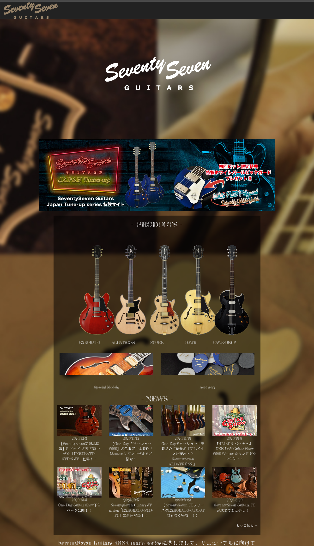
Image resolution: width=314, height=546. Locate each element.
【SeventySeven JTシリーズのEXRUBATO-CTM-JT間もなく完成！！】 (183, 510)
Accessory (207, 371)
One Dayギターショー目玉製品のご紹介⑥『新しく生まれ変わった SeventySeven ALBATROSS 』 (183, 454)
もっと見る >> (246, 525)
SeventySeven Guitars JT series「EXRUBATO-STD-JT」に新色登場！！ (131, 510)
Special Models (106, 371)
